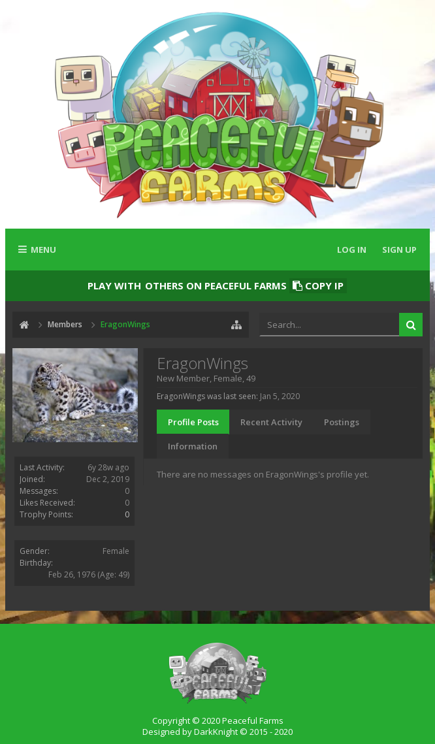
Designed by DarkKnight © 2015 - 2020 (217, 731)
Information (193, 446)
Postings (341, 422)
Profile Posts (193, 422)
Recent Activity (271, 422)
